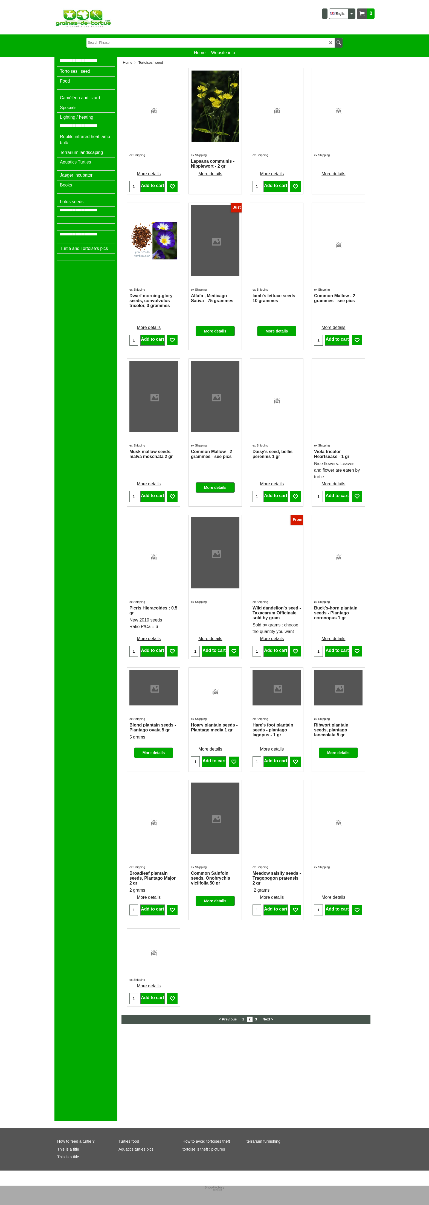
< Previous (228, 1112)
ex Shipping (137, 119)
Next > (267, 1112)
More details (149, 125)
